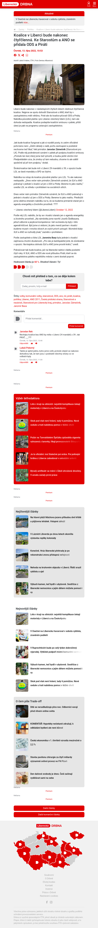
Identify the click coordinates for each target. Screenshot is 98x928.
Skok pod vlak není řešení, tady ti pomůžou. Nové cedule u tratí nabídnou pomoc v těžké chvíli (54, 423)
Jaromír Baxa (20, 306)
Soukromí (49, 875)
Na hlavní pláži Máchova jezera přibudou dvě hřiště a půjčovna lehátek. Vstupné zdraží (55, 519)
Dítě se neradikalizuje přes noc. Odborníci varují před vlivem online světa (54, 709)
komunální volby (34, 296)
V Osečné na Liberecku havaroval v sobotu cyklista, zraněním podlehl (55, 633)
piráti (69, 296)
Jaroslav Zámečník (71, 302)
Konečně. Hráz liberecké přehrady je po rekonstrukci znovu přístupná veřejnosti (50, 552)
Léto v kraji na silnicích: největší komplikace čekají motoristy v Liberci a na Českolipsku (55, 406)
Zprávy (21, 29)
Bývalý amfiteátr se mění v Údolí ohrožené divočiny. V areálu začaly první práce (55, 473)
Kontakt (49, 885)
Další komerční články (49, 814)
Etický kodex (49, 882)
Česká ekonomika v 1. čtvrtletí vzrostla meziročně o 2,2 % (55, 742)
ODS (56, 296)
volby (22, 296)
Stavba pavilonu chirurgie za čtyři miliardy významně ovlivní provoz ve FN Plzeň (51, 759)
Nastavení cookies (49, 896)
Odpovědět (24, 343)
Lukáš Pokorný (27, 348)
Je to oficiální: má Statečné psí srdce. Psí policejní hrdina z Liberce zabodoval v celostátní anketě (55, 456)
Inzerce (49, 889)
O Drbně (49, 878)
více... (26, 22)
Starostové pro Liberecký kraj (37, 302)
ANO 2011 (35, 299)
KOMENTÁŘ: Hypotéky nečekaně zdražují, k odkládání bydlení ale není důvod (51, 725)
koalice (76, 296)
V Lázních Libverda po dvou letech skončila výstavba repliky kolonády (51, 536)
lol (65, 296)
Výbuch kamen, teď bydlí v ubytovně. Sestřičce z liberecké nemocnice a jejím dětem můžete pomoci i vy (56, 588)
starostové (48, 296)
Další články (49, 808)
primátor (57, 302)
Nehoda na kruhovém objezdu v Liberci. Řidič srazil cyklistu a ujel (55, 569)
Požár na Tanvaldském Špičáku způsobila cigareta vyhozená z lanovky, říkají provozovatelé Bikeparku (55, 439)
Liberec (25, 299)
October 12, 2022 (64, 209)
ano (61, 296)
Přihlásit (72, 286)
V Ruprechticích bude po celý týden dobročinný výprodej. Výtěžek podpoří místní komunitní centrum (56, 650)
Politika (30, 29)
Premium (49, 135)
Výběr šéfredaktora (28, 398)
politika (17, 299)
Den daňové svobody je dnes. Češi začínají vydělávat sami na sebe (51, 776)
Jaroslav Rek (26, 331)
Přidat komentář (76, 326)
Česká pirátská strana (52, 299)
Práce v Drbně (49, 892)
